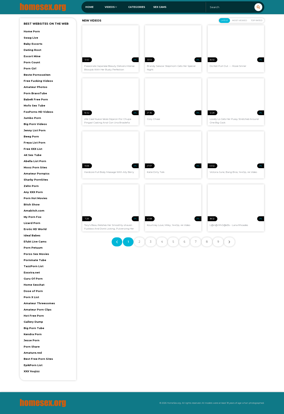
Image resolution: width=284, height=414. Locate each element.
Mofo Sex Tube (34, 105)
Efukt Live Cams (35, 241)
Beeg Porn (31, 136)
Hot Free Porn (34, 315)
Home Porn (32, 31)
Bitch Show (32, 204)
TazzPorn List (33, 266)
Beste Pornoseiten (37, 74)
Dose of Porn (33, 291)
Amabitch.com (34, 210)
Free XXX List (33, 148)
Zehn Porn (31, 186)
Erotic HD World (35, 229)
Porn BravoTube (35, 93)
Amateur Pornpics (37, 173)
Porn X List (31, 297)
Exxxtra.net (32, 272)
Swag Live (31, 37)
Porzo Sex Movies (36, 254)
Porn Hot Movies (35, 198)
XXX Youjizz (32, 371)
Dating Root (32, 49)
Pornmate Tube (35, 260)
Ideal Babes (32, 235)
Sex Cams (159, 7)
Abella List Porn (35, 161)
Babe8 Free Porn (36, 99)
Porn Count (32, 62)
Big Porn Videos (35, 124)
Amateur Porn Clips (37, 309)
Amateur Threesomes (39, 303)
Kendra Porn (33, 334)
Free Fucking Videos (38, 80)
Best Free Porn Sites (38, 358)
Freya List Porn (34, 142)
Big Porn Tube (34, 328)
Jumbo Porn (32, 118)
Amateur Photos (35, 87)
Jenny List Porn (35, 130)
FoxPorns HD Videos (38, 111)
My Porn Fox (32, 216)
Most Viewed (239, 20)
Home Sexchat (34, 284)
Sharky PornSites (36, 179)
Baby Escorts (33, 43)
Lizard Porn (32, 223)
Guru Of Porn (33, 278)
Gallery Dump (33, 321)
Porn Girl (30, 68)
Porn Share (32, 346)
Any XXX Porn (33, 192)
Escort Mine (32, 56)
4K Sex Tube (32, 155)
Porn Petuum (33, 247)
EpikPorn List (33, 365)
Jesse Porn (31, 340)
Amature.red (33, 352)
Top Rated (256, 20)
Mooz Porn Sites (35, 167)
